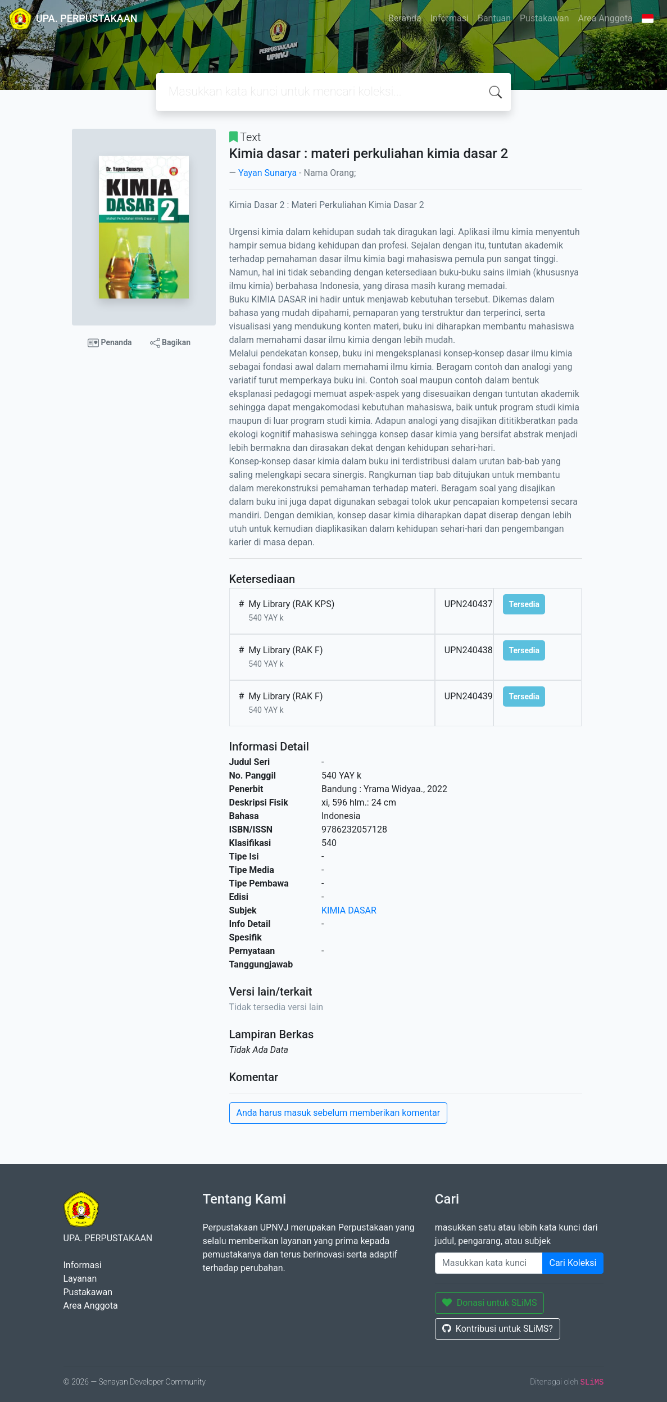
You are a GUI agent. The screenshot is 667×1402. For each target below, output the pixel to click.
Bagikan (170, 343)
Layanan (80, 1278)
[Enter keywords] (489, 1263)
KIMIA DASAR (348, 910)
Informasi (449, 18)
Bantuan (494, 18)
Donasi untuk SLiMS (489, 1302)
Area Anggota (605, 18)
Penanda (110, 343)
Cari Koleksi (573, 1263)
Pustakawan (544, 18)
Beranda (404, 18)
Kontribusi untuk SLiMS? (497, 1328)
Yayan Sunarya (267, 173)
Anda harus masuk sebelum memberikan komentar (339, 1112)
